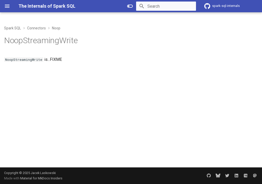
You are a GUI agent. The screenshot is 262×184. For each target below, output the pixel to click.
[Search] (166, 6)
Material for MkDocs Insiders (41, 178)
